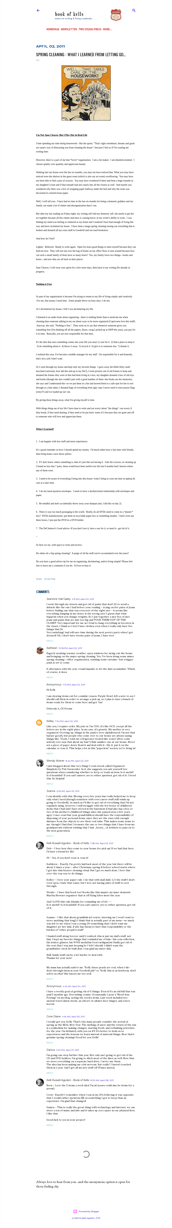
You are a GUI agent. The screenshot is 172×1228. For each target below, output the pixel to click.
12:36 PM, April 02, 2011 (70, 648)
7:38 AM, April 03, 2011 (101, 843)
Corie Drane (54, 1016)
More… (107, 29)
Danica (51, 1049)
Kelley (50, 721)
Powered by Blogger (86, 1211)
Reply (50, 640)
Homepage (53, 29)
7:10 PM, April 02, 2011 (74, 684)
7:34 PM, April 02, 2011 (66, 721)
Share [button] (39, 579)
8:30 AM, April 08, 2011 (102, 1080)
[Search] (134, 9)
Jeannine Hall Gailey (59, 599)
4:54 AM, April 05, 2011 (73, 1016)
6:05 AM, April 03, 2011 (68, 791)
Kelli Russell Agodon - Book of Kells (68, 843)
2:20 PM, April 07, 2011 (67, 1050)
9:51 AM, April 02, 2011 (83, 599)
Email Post (49, 579)
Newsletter (69, 29)
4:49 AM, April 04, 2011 (74, 986)
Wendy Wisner (55, 760)
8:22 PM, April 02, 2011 (77, 761)
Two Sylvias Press (89, 29)
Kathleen (52, 648)
